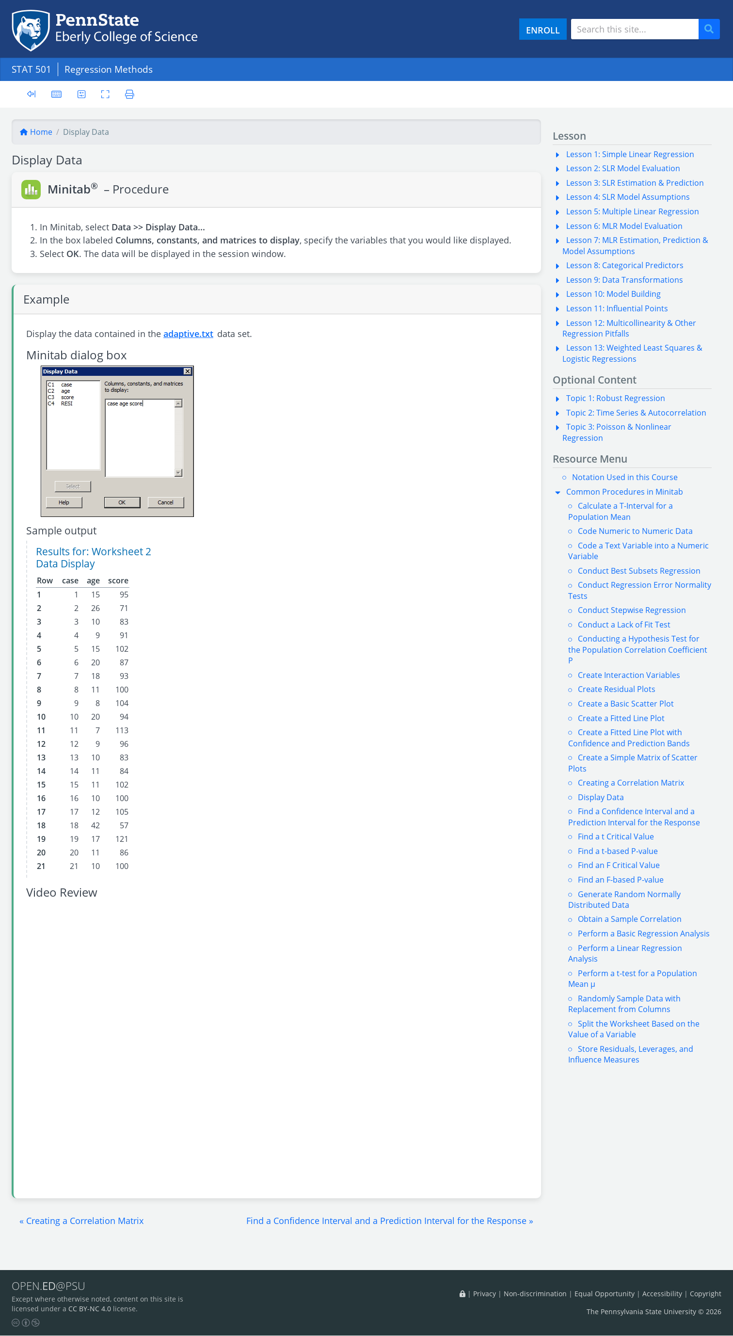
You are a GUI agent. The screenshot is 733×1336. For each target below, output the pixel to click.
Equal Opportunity (604, 1293)
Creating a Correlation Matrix (631, 782)
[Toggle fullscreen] (106, 93)
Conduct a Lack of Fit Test (624, 624)
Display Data (601, 797)
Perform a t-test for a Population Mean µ (632, 978)
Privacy (484, 1293)
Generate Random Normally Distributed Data (624, 899)
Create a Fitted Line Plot (621, 718)
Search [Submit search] (712, 29)
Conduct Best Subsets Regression (639, 570)
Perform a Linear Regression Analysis (625, 953)
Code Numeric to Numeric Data (635, 531)
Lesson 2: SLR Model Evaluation (623, 168)
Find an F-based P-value (621, 879)
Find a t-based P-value (618, 851)
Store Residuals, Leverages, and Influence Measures (630, 1054)
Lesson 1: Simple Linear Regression (630, 154)
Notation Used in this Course (625, 477)
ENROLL (543, 30)
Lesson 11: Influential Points (617, 308)
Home (35, 132)
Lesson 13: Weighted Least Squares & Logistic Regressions (632, 353)
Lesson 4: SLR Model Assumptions (628, 197)
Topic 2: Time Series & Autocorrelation (636, 412)
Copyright (705, 1293)
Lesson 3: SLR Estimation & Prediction (635, 182)
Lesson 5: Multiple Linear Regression (632, 211)
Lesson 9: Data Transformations (624, 279)
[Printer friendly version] (130, 93)
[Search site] (635, 29)
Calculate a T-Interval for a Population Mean (620, 511)
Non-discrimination (535, 1293)
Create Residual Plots (616, 689)
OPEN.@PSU (50, 1286)
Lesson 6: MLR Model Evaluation (624, 226)
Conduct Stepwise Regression (632, 610)
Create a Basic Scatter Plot (626, 703)
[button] (81, 1220)
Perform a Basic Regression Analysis (644, 933)
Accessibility (662, 1293)
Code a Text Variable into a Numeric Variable (638, 551)
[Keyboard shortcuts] (56, 93)
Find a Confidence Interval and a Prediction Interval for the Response (634, 816)
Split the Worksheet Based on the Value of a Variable (634, 1029)
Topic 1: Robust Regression (615, 398)
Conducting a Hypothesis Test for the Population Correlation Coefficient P (637, 649)
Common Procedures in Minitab (624, 491)
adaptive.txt (188, 333)
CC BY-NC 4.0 (89, 1309)
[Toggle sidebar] (31, 94)
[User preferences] (82, 93)
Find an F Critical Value (619, 865)
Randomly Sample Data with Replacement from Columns (624, 1003)
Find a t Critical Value (616, 836)
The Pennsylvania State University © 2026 (654, 1311)
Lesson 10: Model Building (613, 294)
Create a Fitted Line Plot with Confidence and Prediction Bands (629, 737)
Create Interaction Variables (629, 675)
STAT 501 (31, 69)
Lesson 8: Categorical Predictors (625, 265)
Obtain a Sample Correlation (630, 919)
